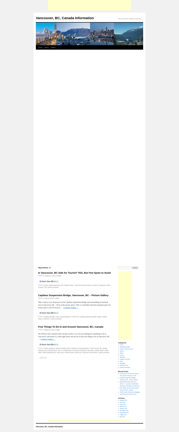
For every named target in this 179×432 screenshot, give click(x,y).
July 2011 (122, 417)
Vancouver (46, 318)
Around (97, 348)
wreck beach (93, 352)
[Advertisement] (89, 5)
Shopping (74, 348)
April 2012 (123, 404)
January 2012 (123, 408)
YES (45, 287)
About (47, 47)
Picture (40, 318)
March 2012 (123, 406)
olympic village (99, 350)
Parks (57, 316)
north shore (90, 350)
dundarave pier (42, 350)
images (104, 316)
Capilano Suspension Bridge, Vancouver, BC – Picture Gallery (73, 295)
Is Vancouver (102, 285)
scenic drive (60, 352)
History (122, 351)
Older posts (42, 358)
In (61, 350)
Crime (46, 285)
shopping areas (69, 352)
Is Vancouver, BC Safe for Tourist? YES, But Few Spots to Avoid (74, 272)
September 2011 (124, 412)
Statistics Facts (68, 285)
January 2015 (123, 400)
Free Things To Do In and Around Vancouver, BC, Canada (70, 326)
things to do (78, 352)
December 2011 (124, 410)
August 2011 (123, 414)
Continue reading (70, 308)
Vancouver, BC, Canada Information (65, 18)
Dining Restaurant (125, 347)
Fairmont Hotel (52, 350)
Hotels (46, 348)
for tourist (94, 285)
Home (40, 47)
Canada (104, 348)
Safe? (108, 285)
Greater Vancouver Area (56, 285)
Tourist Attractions (65, 316)
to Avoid (40, 287)
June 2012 (122, 402)
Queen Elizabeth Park (49, 352)
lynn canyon (76, 350)
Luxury (122, 355)
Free (59, 350)
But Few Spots (86, 285)
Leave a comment (53, 287)
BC (80, 285)
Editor (59, 275)
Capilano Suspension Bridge (88, 316)
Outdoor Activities (49, 316)
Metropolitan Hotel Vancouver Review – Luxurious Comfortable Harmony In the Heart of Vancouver (130, 384)
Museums (52, 348)
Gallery (53, 47)
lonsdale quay (67, 350)
